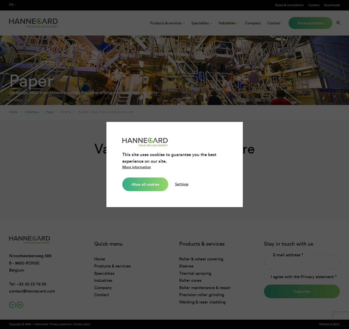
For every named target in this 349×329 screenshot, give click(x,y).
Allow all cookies (145, 184)
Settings (181, 184)
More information (136, 167)
